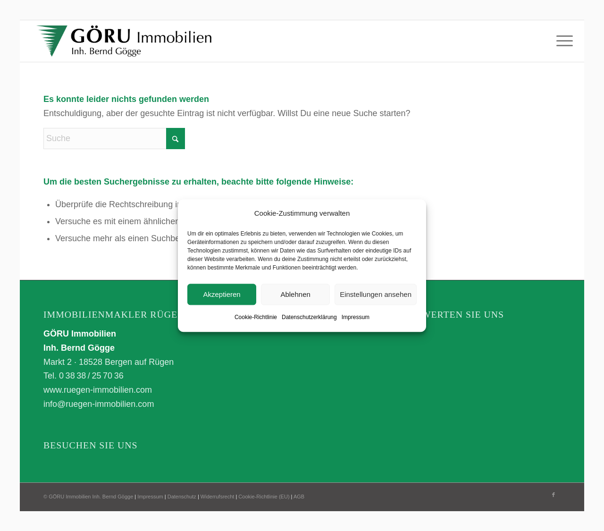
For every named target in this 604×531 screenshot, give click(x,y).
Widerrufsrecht (218, 496)
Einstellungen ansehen (375, 294)
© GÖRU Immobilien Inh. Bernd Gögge (88, 496)
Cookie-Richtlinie (256, 317)
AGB (299, 496)
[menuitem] (561, 41)
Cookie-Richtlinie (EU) (263, 496)
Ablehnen (295, 294)
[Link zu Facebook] (553, 495)
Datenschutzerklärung (309, 317)
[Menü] (561, 41)
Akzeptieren (221, 294)
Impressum (355, 317)
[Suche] (114, 138)
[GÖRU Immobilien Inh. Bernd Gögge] (124, 41)
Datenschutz (182, 496)
